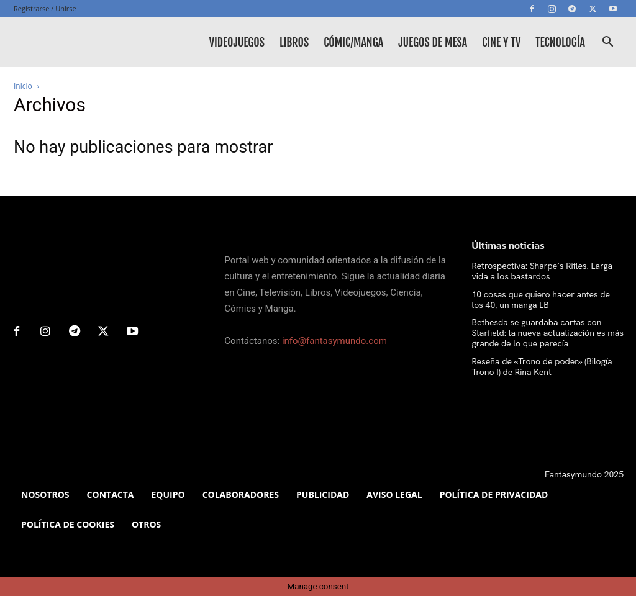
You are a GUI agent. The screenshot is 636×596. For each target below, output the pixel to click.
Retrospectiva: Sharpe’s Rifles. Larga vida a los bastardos (542, 271)
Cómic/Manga (353, 42)
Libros (294, 42)
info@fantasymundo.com (334, 340)
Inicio (23, 86)
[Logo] (69, 42)
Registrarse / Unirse (45, 8)
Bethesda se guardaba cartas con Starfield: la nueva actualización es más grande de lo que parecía (548, 333)
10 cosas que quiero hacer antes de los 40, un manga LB (541, 299)
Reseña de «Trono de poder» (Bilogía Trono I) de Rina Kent (542, 366)
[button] (607, 43)
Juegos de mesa (432, 42)
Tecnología (560, 42)
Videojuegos (237, 42)
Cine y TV (501, 42)
